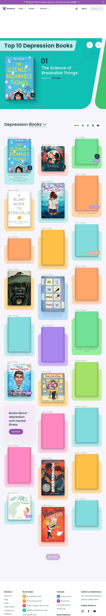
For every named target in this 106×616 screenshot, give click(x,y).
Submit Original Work (90, 570)
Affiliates (8, 584)
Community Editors (65, 596)
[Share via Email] (98, 95)
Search (96, 8)
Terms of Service (31, 613)
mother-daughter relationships (18, 145)
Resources (61, 579)
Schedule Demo (63, 575)
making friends (90, 183)
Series (29, 363)
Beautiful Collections (31, 599)
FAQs (6, 573)
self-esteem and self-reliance (85, 320)
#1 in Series (94, 177)
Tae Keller (56, 48)
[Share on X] (93, 95)
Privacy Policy (49, 613)
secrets (86, 321)
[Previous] (89, 15)
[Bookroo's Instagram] (82, 581)
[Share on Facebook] (88, 95)
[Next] (98, 15)
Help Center (9, 577)
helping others (18, 147)
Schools (44, 8)
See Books (16, 402)
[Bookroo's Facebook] (88, 581)
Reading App (62, 592)
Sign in (84, 8)
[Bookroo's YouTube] (94, 581)
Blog (6, 570)
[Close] (103, 2)
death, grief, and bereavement (52, 284)
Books (32, 8)
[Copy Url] (83, 95)
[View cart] (76, 8)
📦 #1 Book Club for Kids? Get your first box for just (51, 2)
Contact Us (9, 580)
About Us (8, 566)
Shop (22, 8)
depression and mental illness (18, 149)
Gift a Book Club (30, 585)
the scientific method (19, 151)
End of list (52, 527)
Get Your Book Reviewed (91, 566)
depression (81, 183)
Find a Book (62, 589)
